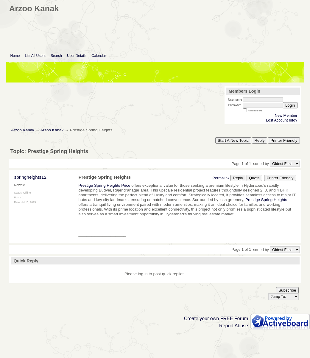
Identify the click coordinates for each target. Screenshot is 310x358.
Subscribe (287, 290)
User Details (76, 56)
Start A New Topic (233, 140)
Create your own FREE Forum (216, 318)
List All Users (35, 56)
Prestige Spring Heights (265, 199)
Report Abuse (233, 325)
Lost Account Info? (281, 120)
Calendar (98, 56)
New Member (286, 115)
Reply (259, 140)
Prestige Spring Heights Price (105, 185)
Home (15, 56)
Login (290, 105)
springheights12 (30, 177)
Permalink (221, 178)
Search (56, 56)
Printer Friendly (283, 140)
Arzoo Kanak (22, 130)
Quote (254, 178)
